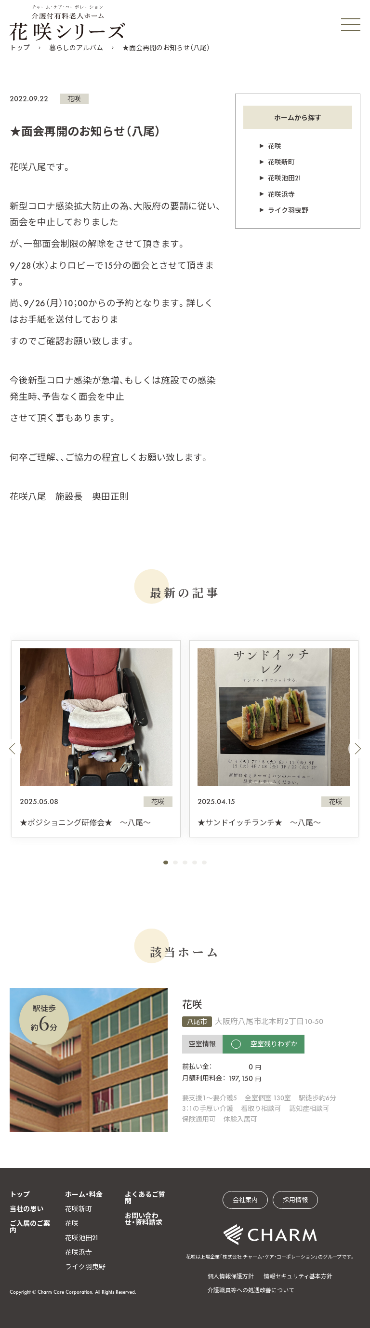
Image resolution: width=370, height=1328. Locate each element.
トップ (20, 47)
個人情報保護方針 (231, 1276)
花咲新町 (281, 162)
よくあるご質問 (145, 1197)
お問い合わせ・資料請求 (143, 1219)
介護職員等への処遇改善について (251, 1290)
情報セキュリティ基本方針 (298, 1276)
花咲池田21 (285, 178)
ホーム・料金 (84, 1194)
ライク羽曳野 (288, 210)
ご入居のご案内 (30, 1226)
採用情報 (295, 1200)
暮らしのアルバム (76, 47)
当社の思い (26, 1209)
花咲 (74, 99)
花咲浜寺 (281, 194)
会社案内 (245, 1200)
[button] (12, 748)
